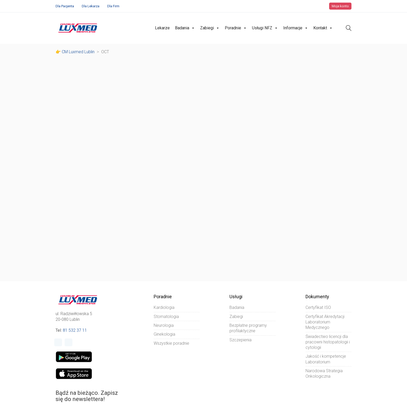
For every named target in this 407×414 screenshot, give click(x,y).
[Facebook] (58, 342)
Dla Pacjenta (65, 6)
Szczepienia (240, 339)
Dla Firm (113, 6)
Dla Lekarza (90, 6)
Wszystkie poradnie (171, 343)
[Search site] (348, 28)
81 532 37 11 (75, 330)
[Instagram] (68, 342)
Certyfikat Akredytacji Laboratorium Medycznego (325, 322)
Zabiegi (210, 28)
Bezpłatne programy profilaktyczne (248, 328)
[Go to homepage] (78, 28)
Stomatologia (166, 316)
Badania (185, 28)
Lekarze (162, 27)
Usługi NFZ (265, 28)
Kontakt (323, 28)
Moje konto (340, 6)
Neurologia (164, 325)
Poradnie (236, 28)
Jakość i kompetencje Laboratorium (326, 359)
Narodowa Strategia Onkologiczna (324, 373)
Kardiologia (164, 307)
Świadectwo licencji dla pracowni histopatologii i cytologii (328, 342)
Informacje (295, 28)
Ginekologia (164, 334)
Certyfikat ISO (318, 307)
